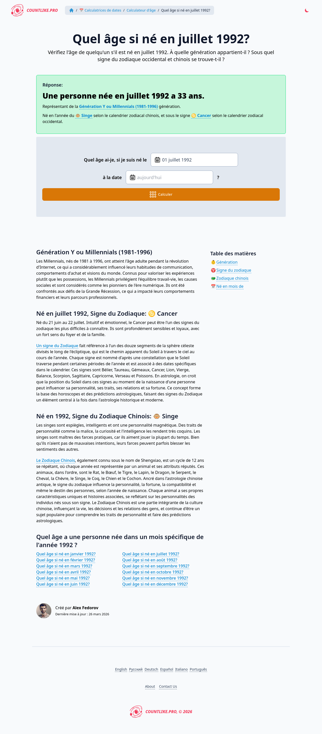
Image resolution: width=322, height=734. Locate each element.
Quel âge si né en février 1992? (65, 560)
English (121, 669)
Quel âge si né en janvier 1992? (66, 554)
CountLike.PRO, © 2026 (161, 711)
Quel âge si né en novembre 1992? (155, 578)
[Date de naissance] (194, 160)
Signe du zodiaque (233, 270)
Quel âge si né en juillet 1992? (150, 554)
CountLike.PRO (34, 10)
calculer (161, 194)
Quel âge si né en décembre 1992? (155, 584)
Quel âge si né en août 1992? (149, 560)
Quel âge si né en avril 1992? (63, 572)
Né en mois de (230, 286)
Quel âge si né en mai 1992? (63, 578)
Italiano (181, 669)
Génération (226, 262)
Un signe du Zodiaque (57, 345)
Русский (136, 669)
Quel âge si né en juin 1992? (63, 584)
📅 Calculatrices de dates (100, 10)
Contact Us (168, 686)
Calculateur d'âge (141, 10)
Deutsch (151, 669)
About (150, 686)
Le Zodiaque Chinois (55, 460)
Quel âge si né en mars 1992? (64, 566)
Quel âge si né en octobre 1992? (152, 572)
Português (198, 669)
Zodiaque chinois (232, 278)
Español (166, 669)
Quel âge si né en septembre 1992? (155, 566)
